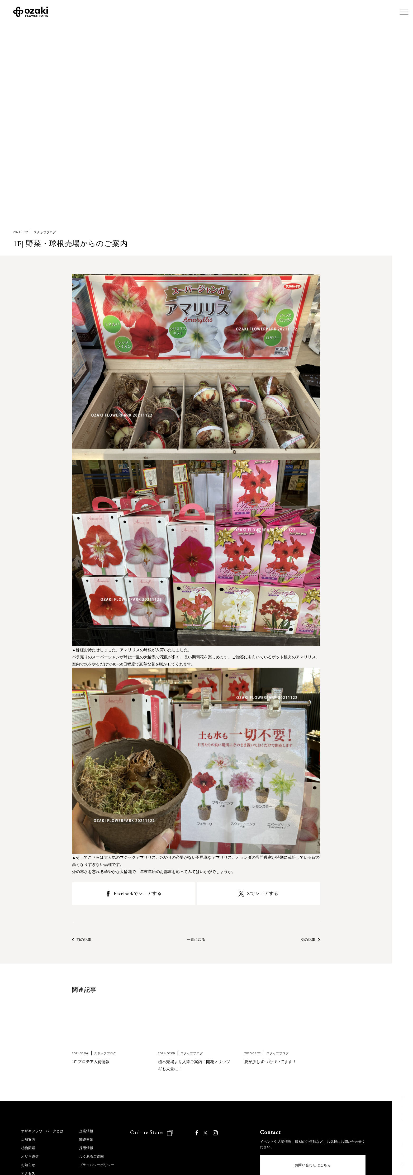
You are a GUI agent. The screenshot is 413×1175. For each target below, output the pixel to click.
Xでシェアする (262, 894)
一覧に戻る (196, 941)
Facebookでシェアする (138, 894)
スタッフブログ (45, 232)
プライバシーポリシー (96, 1166)
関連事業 (86, 1141)
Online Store (147, 1134)
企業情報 (86, 1133)
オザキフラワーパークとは (42, 1133)
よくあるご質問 (91, 1158)
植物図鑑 (28, 1150)
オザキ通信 (30, 1158)
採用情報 (86, 1150)
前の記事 (82, 941)
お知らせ (28, 1166)
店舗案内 (28, 1141)
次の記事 (310, 941)
